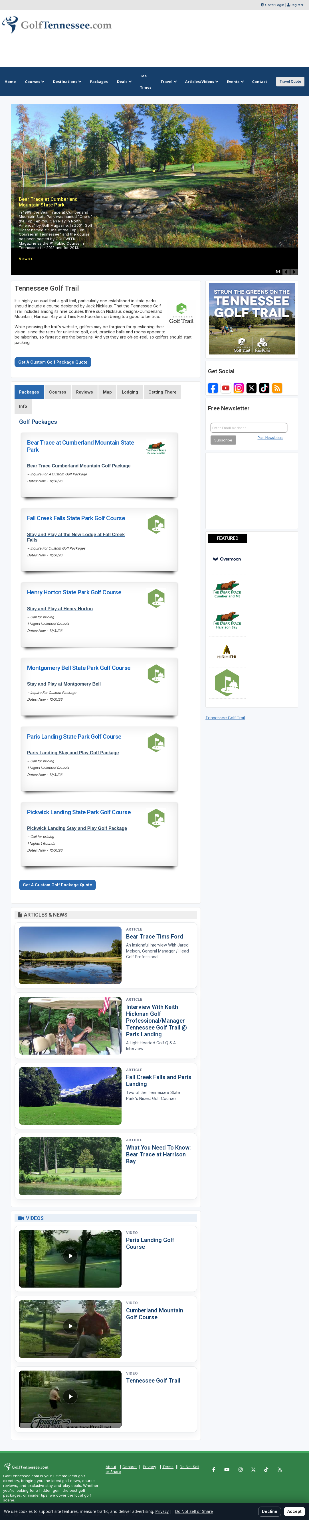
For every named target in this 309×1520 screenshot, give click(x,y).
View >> (26, 259)
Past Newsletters (270, 438)
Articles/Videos (201, 81)
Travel (168, 81)
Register (296, 5)
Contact (129, 1466)
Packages (29, 392)
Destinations (67, 81)
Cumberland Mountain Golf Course (154, 1314)
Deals (124, 81)
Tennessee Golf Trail (153, 1380)
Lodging (130, 392)
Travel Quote (290, 81)
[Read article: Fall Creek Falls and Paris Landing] (70, 1096)
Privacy (149, 1466)
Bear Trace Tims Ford (154, 936)
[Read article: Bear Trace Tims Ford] (70, 955)
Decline (269, 1511)
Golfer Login (274, 5)
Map (107, 392)
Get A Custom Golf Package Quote (53, 362)
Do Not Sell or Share (194, 1511)
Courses (34, 81)
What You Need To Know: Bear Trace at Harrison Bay (158, 1154)
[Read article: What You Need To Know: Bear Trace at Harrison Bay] (70, 1166)
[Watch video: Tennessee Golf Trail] (70, 1399)
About (111, 1466)
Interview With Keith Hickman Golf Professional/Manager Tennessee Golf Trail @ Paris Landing (156, 1021)
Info (23, 406)
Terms (167, 1466)
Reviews (84, 392)
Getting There (162, 392)
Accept (294, 1511)
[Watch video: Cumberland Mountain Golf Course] (70, 1329)
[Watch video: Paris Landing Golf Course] (70, 1259)
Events (235, 81)
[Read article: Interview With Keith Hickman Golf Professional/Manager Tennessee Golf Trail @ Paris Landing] (70, 1026)
